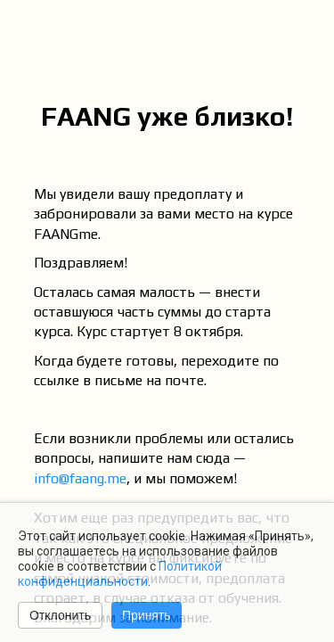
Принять (146, 615)
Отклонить (60, 615)
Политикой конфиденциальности (120, 573)
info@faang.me (80, 478)
